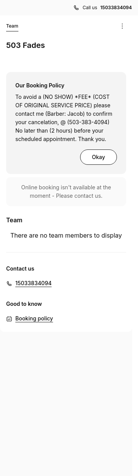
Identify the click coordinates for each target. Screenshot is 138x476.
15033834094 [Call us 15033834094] (116, 7)
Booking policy (34, 318)
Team (12, 27)
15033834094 (33, 283)
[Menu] (122, 26)
